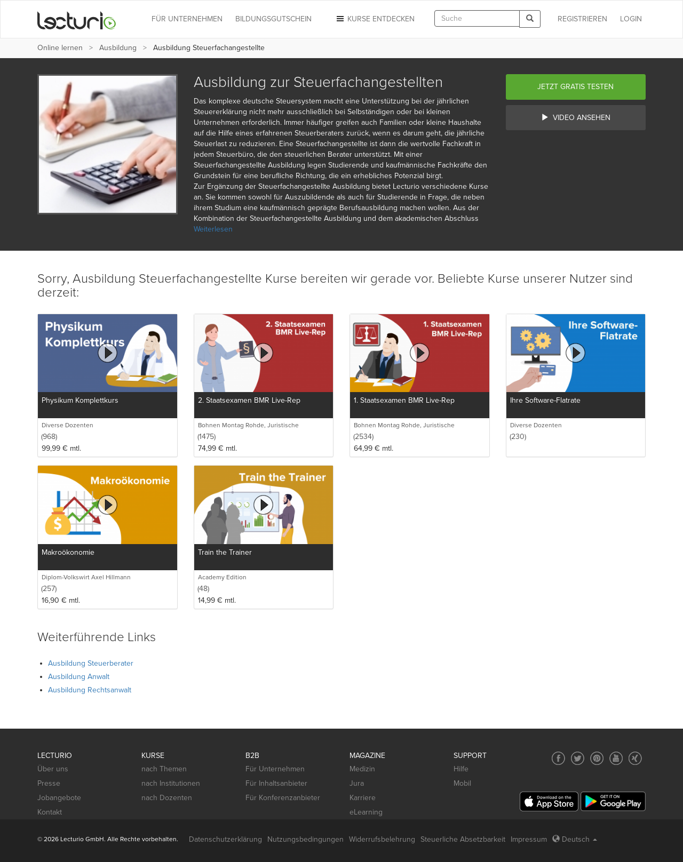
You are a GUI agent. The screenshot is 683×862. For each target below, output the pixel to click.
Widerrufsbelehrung (382, 839)
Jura (357, 783)
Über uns (52, 768)
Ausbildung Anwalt (78, 676)
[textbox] (477, 18)
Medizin (362, 768)
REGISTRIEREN (582, 18)
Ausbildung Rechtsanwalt (89, 690)
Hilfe (461, 768)
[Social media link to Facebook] (558, 758)
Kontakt (49, 812)
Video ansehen (575, 117)
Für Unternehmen (275, 768)
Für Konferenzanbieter (282, 797)
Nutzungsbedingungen (305, 839)
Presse (48, 783)
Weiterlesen (213, 229)
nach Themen (164, 768)
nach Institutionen (170, 783)
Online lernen (60, 47)
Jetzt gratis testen (575, 86)
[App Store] (549, 801)
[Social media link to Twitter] (577, 758)
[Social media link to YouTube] (616, 758)
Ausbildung (118, 47)
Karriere (363, 797)
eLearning (366, 812)
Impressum (529, 839)
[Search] (530, 19)
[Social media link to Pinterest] (596, 758)
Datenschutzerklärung (225, 839)
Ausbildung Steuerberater (90, 663)
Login (631, 18)
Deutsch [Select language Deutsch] (574, 839)
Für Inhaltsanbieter (276, 783)
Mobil (462, 783)
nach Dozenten (166, 797)
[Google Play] (613, 801)
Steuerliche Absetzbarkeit (462, 839)
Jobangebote (59, 797)
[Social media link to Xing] (635, 758)
